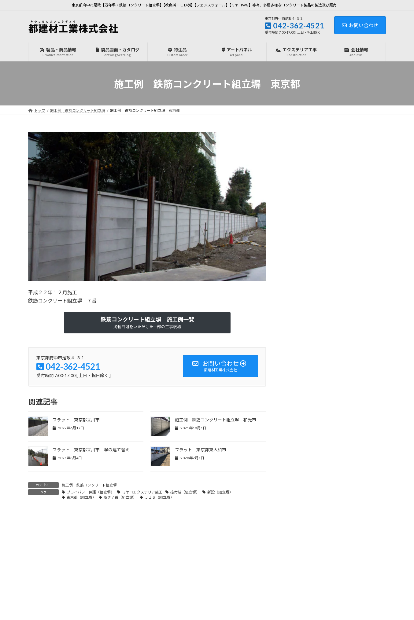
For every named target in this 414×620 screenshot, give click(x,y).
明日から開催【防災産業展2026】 (352, 245)
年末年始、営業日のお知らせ (354, 306)
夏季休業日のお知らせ (347, 434)
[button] (147, 322)
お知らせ (299, 149)
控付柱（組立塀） (185, 492)
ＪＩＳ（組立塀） (159, 497)
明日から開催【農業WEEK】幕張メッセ (355, 373)
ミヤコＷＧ (301, 161)
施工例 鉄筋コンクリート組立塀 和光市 (215, 419)
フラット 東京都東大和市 (200, 449)
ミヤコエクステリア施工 (142, 492)
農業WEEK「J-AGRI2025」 (352, 402)
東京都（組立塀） (81, 497)
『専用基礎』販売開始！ (349, 210)
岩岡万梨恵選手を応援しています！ (354, 341)
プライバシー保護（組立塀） (90, 492)
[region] (147, 206)
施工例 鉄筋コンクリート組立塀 (89, 485)
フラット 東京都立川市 (76, 419)
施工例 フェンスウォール (316, 173)
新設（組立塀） (220, 492)
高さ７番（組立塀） (120, 497)
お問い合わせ (360, 25)
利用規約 (263, 609)
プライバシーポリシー (234, 609)
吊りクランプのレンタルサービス (354, 277)
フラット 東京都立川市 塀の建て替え (91, 449)
